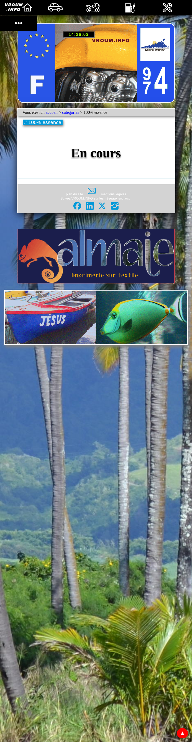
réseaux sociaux (118, 198)
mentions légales (113, 194)
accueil (52, 112)
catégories (70, 112)
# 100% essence (43, 122)
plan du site (74, 194)
